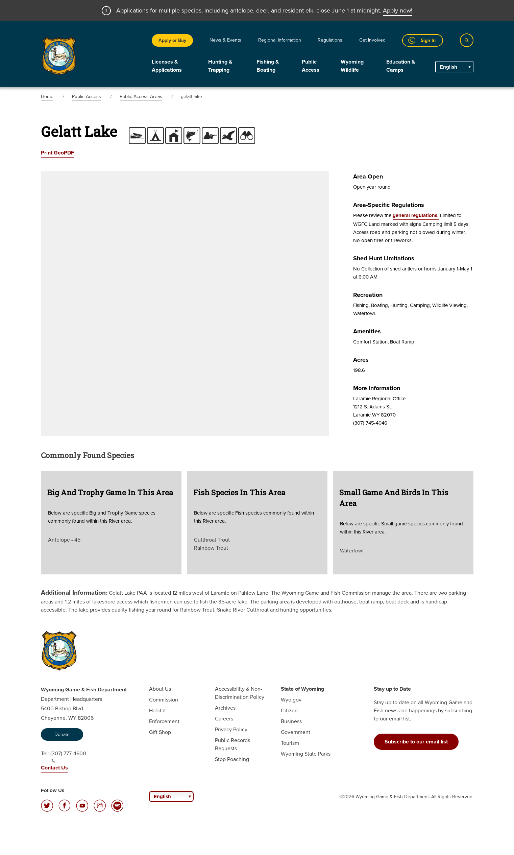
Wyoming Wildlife (352, 66)
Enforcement (164, 721)
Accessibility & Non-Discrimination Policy (239, 693)
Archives (225, 708)
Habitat (157, 710)
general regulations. (416, 215)
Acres (361, 359)
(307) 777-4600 (68, 756)
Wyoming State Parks (306, 754)
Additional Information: (74, 592)
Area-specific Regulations (388, 204)
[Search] (466, 40)
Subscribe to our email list (416, 741)
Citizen (289, 710)
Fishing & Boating (267, 66)
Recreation (368, 294)
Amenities (367, 331)
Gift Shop (160, 732)
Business (291, 721)
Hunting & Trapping (220, 66)
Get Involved (372, 40)
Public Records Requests (232, 744)
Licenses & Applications (167, 66)
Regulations (330, 40)
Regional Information (279, 40)
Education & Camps (400, 66)
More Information (376, 388)
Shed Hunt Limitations (383, 258)
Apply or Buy (172, 40)
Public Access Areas (141, 96)
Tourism (290, 743)
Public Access (310, 66)
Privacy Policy (231, 729)
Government (295, 732)
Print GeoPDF (57, 153)
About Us (160, 689)
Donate (62, 734)
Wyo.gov (291, 700)
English (448, 67)
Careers (224, 718)
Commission (163, 700)
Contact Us (54, 767)
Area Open (368, 176)
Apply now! (397, 10)
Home (47, 96)
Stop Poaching (232, 759)
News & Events (225, 40)
